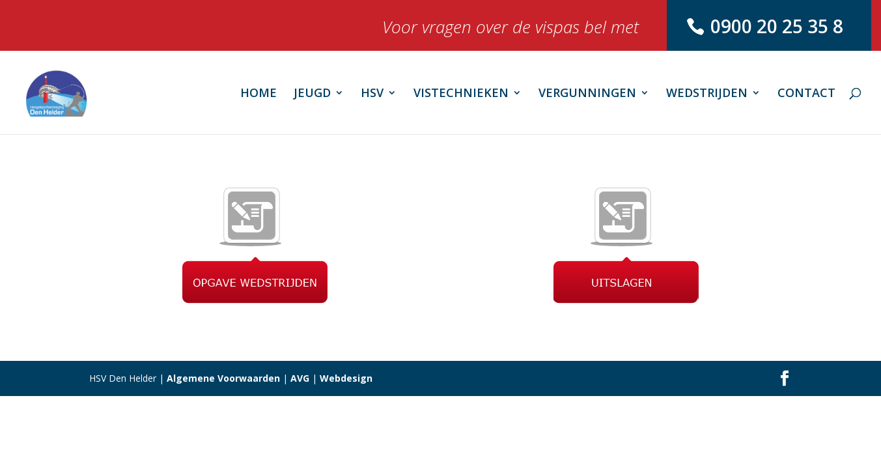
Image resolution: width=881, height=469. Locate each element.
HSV (372, 94)
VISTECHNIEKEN (461, 94)
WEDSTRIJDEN (707, 94)
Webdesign (346, 378)
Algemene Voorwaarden (223, 378)
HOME (258, 94)
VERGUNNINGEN (587, 94)
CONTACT (806, 94)
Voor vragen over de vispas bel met (510, 30)
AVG (299, 378)
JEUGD (312, 94)
